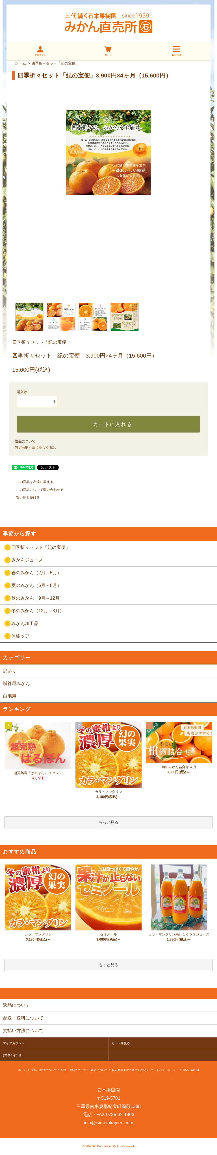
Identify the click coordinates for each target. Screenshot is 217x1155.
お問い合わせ (12, 1055)
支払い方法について (44, 1070)
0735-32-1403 (120, 1114)
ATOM (195, 1070)
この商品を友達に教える (31, 482)
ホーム (20, 63)
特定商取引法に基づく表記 (35, 447)
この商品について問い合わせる (36, 490)
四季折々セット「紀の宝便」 (55, 63)
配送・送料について (73, 1070)
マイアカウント (14, 1043)
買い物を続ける (24, 498)
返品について (25, 441)
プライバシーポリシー (164, 1070)
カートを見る (120, 1043)
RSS (186, 1070)
